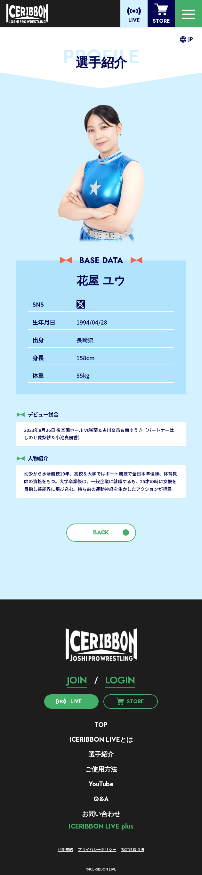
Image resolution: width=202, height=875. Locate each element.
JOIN (77, 680)
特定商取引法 (132, 849)
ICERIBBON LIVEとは (101, 739)
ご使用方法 (101, 769)
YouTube (101, 784)
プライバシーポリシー (97, 849)
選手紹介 (101, 754)
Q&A (101, 799)
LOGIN (120, 680)
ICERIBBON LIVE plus (101, 826)
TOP (101, 725)
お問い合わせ (101, 814)
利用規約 (65, 849)
